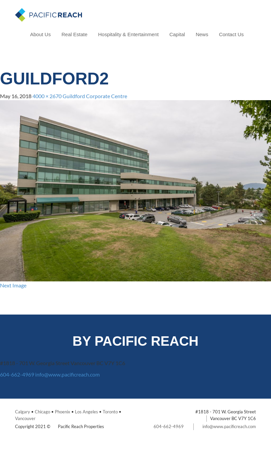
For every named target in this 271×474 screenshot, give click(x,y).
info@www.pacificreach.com (67, 374)
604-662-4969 (17, 374)
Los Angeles (86, 411)
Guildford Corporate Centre (95, 96)
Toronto (110, 411)
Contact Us (231, 34)
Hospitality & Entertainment (128, 34)
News (202, 34)
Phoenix (62, 411)
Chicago (42, 411)
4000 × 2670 (47, 96)
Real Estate (75, 34)
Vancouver (25, 418)
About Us (40, 34)
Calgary (22, 411)
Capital (177, 34)
